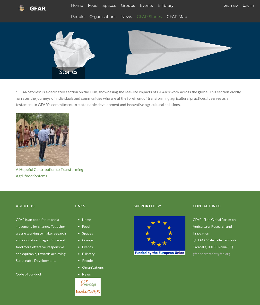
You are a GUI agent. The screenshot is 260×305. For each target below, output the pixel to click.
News (106, 16)
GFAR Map (154, 16)
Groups (125, 5)
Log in (248, 5)
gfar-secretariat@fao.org (211, 253)
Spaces (107, 5)
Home (77, 5)
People (180, 5)
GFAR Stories (128, 16)
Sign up (231, 5)
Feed (91, 5)
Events (143, 5)
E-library (161, 5)
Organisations (84, 16)
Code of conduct (28, 273)
